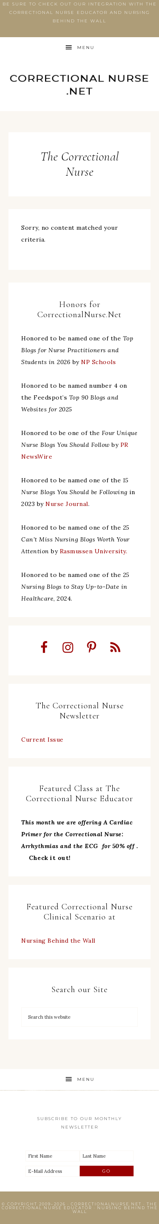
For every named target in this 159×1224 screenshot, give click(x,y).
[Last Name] (107, 1156)
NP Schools (98, 362)
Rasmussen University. (94, 551)
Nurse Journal (66, 504)
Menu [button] (86, 47)
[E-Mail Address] (52, 1171)
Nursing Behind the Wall (58, 940)
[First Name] (52, 1156)
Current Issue (42, 739)
